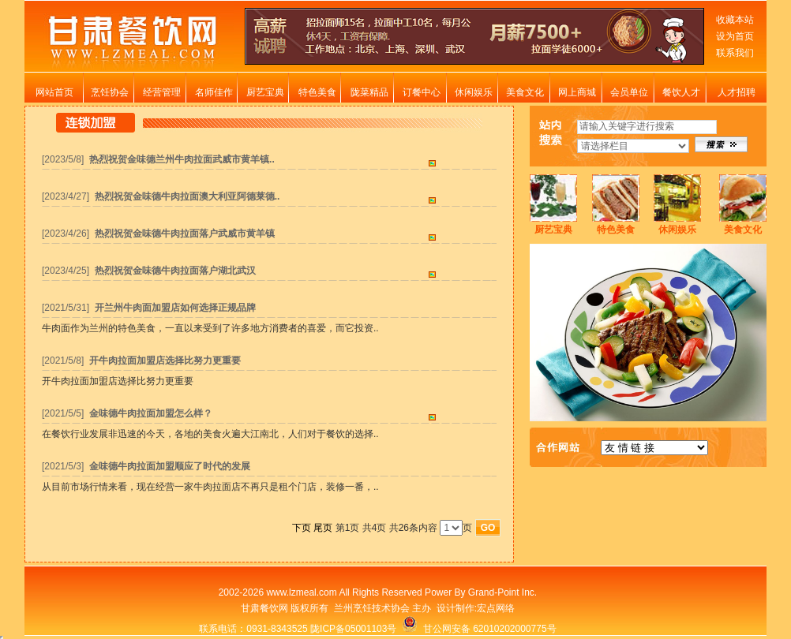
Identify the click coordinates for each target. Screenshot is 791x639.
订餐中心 (421, 92)
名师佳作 (214, 92)
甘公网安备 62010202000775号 (479, 628)
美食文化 (525, 92)
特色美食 (317, 92)
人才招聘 (736, 92)
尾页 (322, 527)
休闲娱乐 (474, 92)
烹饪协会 (110, 92)
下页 (301, 527)
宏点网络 (496, 608)
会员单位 (629, 92)
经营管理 (162, 92)
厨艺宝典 (265, 92)
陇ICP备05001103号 (353, 628)
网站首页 (54, 92)
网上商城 (577, 92)
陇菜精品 (369, 92)
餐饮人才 (681, 92)
